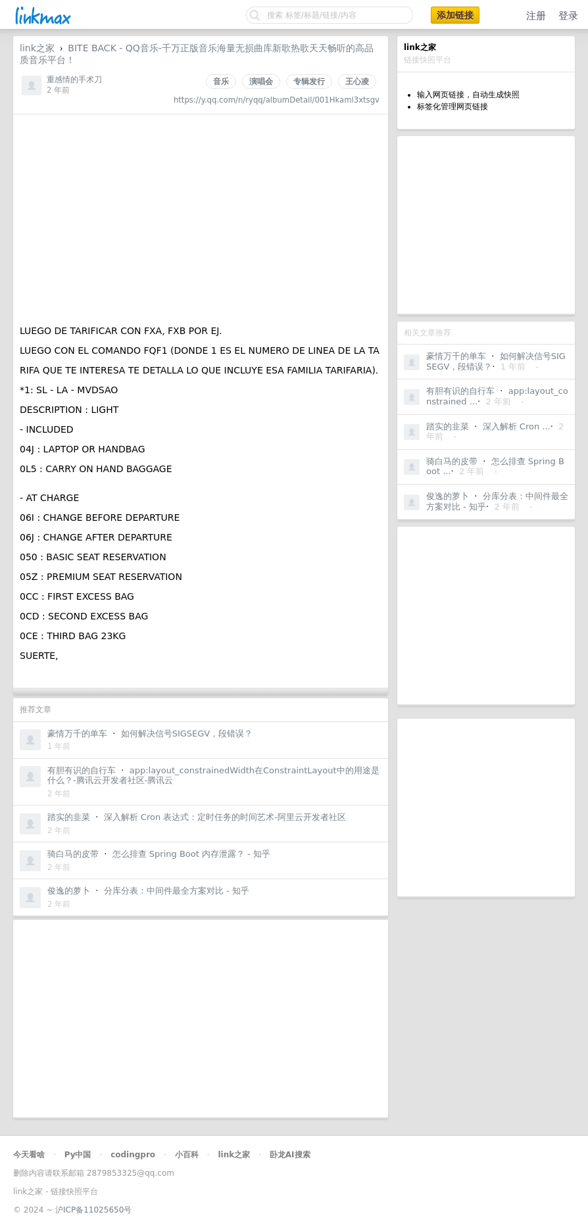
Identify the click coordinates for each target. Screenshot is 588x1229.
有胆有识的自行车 (460, 391)
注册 (536, 16)
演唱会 (261, 81)
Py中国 (77, 1154)
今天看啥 (29, 1154)
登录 (568, 16)
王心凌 (357, 81)
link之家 (37, 48)
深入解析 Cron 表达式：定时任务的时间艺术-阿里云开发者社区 (225, 817)
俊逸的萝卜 (447, 496)
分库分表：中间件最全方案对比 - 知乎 (176, 891)
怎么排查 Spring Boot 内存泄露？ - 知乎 (191, 854)
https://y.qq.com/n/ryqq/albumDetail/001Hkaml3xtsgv (277, 100)
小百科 (187, 1154)
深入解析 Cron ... (517, 426)
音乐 (221, 81)
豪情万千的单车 (456, 356)
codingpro (132, 1154)
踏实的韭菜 (447, 426)
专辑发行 (309, 81)
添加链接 (455, 15)
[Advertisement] (486, 225)
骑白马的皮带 (452, 461)
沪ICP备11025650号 (93, 1210)
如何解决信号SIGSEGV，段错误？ (187, 733)
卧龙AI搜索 (290, 1154)
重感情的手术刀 (74, 79)
